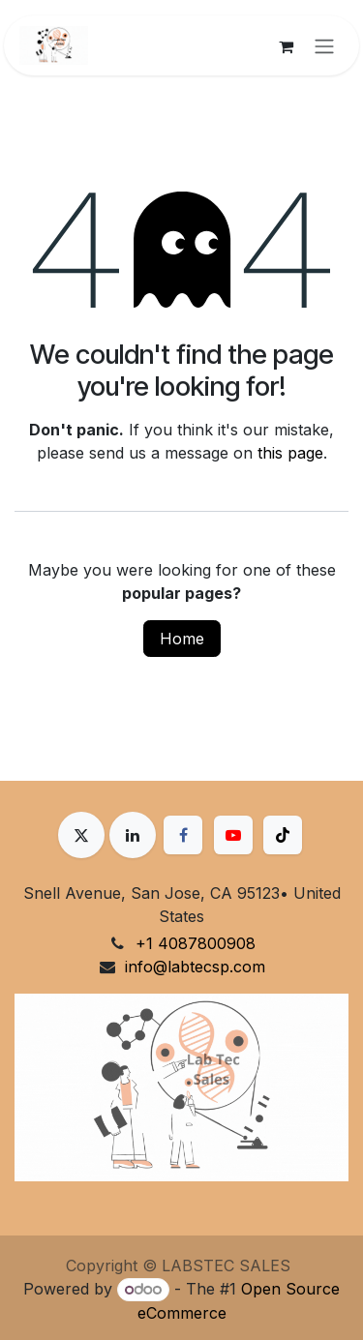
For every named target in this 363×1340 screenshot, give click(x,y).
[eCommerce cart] (285, 45)
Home (182, 638)
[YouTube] (233, 835)
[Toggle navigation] (324, 45)
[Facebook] (183, 835)
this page (290, 452)
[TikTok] (282, 835)
